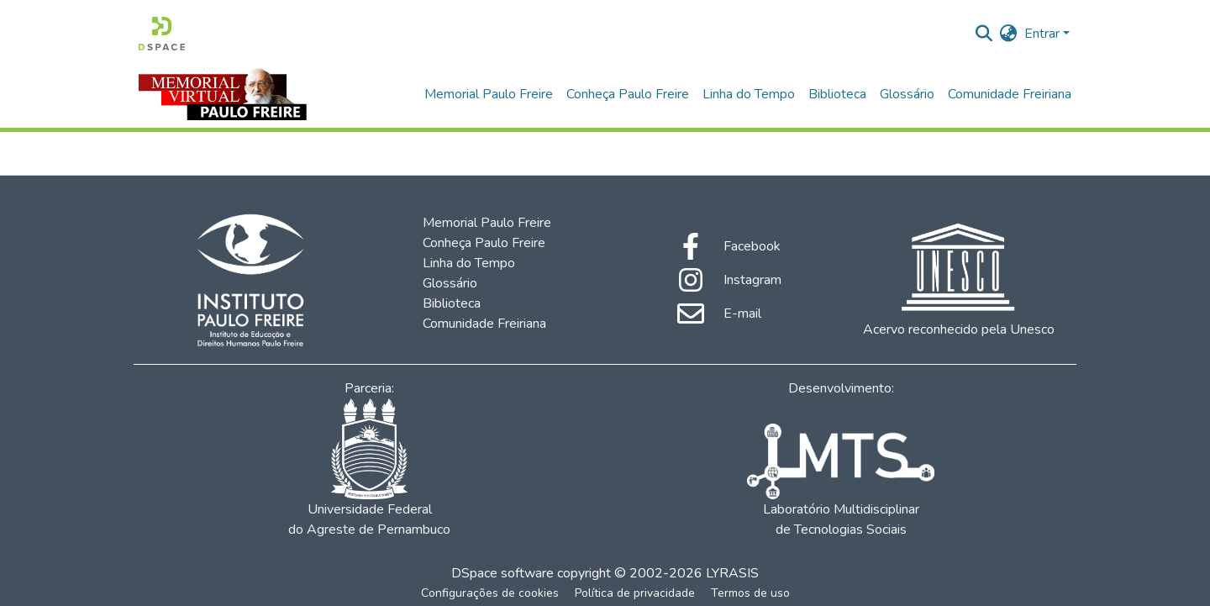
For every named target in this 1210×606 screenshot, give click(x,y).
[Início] (162, 33)
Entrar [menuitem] (1042, 33)
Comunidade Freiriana (1009, 94)
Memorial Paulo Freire (488, 94)
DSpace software (502, 573)
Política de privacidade (635, 593)
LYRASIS (732, 573)
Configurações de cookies (490, 593)
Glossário (907, 94)
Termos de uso (750, 593)
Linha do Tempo (748, 94)
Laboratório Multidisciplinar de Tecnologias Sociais (840, 481)
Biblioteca (837, 94)
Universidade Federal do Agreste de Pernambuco (369, 468)
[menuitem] (1008, 34)
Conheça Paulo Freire (627, 94)
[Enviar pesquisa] (984, 34)
